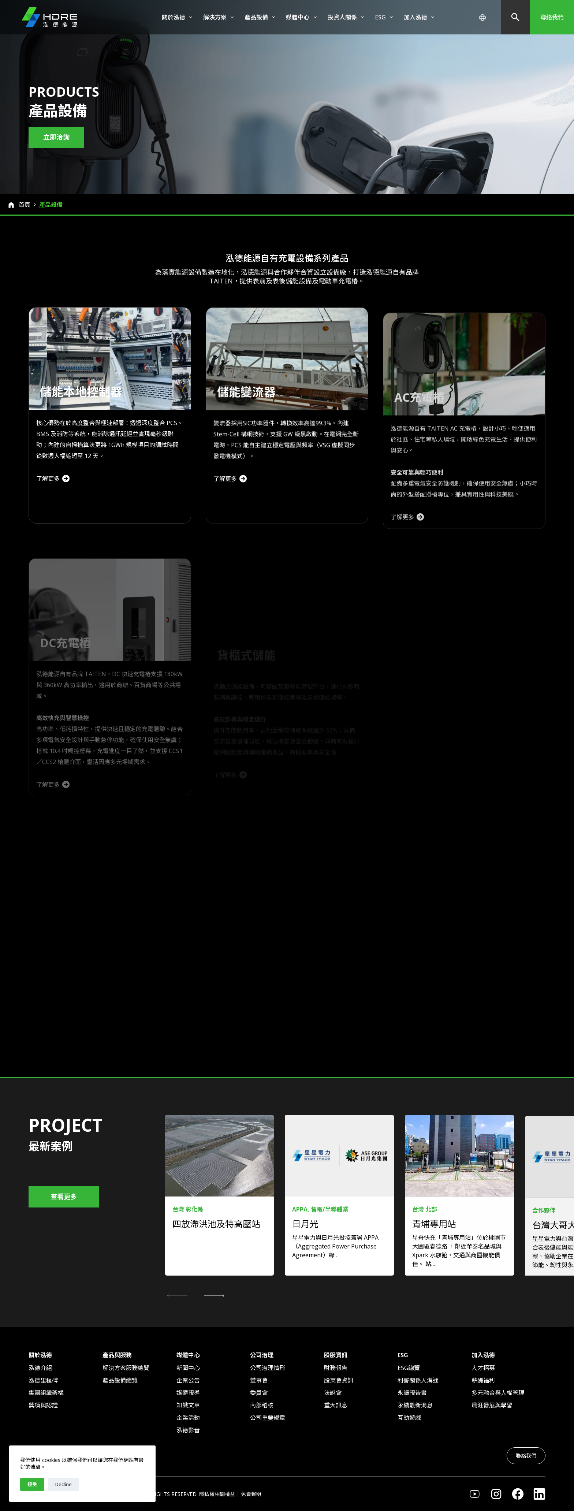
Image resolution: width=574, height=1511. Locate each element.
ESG (385, 17)
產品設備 (261, 17)
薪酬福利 (483, 1380)
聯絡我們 (552, 17)
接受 (32, 1484)
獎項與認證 (43, 1405)
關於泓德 (178, 17)
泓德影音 (188, 1430)
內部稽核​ (261, 1405)
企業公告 (188, 1380)
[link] (219, 1216)
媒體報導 (188, 1393)
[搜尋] (515, 17)
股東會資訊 (338, 1380)
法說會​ (333, 1393)
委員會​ (259, 1393)
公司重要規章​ (267, 1418)
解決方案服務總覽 (125, 1368)
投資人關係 (347, 17)
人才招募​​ (483, 1368)
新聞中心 (188, 1368)
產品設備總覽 (120, 1380)
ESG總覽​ (409, 1368)
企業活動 (188, 1418)
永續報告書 (412, 1393)
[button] (214, 1296)
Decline (63, 1484)
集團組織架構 (46, 1393)
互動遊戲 (409, 1418)
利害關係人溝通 (418, 1380)
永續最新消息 (415, 1405)
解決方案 (219, 17)
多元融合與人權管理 (497, 1393)
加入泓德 (420, 17)
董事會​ (259, 1380)
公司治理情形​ (267, 1368)
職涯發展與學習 (491, 1405)
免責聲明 (251, 1493)
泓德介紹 (40, 1368)
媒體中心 (302, 17)
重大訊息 (335, 1405)
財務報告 (335, 1368)
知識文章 (188, 1405)
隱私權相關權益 (217, 1493)
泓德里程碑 (43, 1380)
